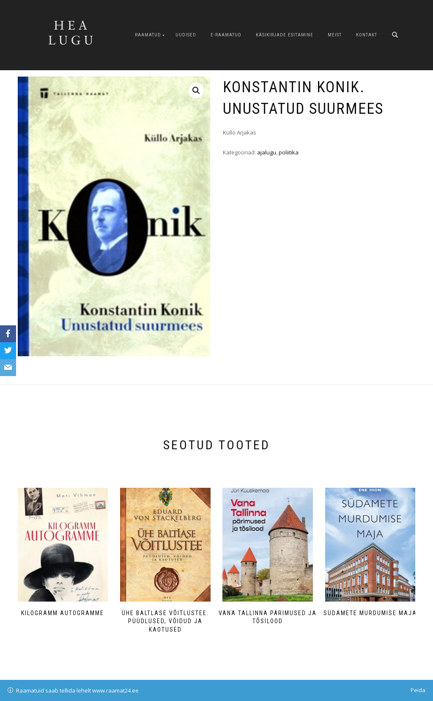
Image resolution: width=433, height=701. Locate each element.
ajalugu (266, 152)
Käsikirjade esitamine (284, 35)
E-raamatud (226, 35)
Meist (335, 35)
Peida (418, 690)
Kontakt (366, 35)
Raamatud (148, 35)
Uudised (185, 35)
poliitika (289, 152)
